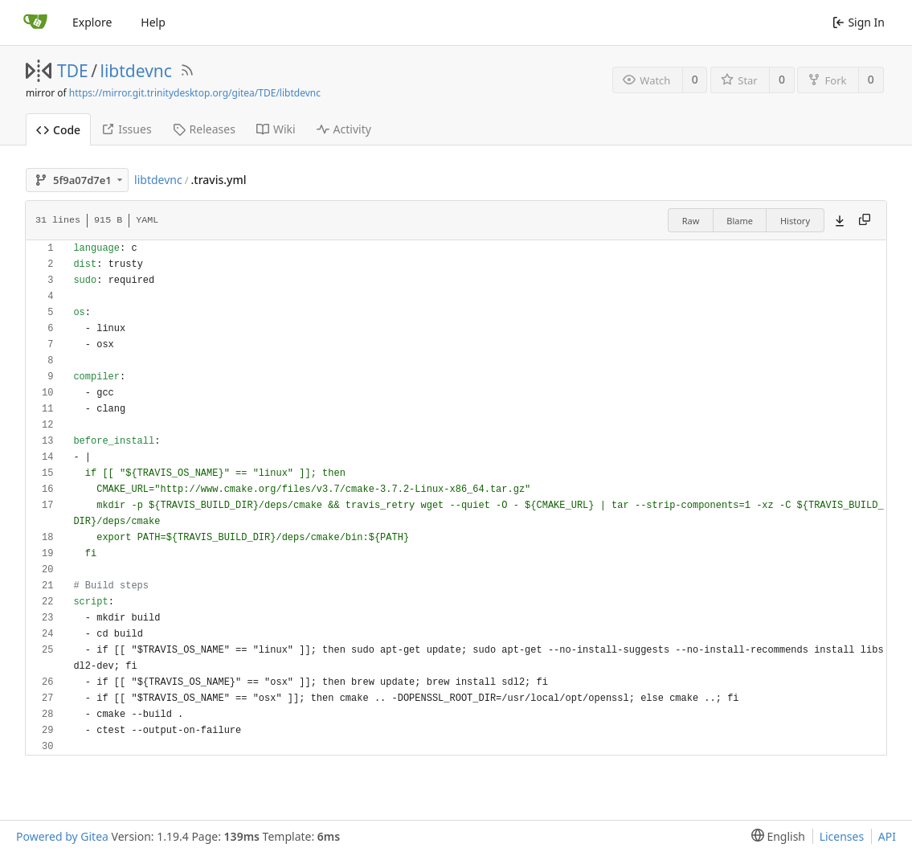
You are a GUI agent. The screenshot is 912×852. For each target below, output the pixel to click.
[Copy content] (865, 220)
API (887, 836)
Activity (344, 129)
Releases (204, 129)
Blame (739, 221)
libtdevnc (136, 71)
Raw (691, 221)
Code (58, 129)
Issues (126, 129)
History (795, 221)
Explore (92, 22)
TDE (72, 71)
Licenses (842, 836)
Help (153, 22)
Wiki (276, 129)
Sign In (858, 22)
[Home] (35, 22)
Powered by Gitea (62, 836)
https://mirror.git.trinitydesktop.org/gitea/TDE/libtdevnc (195, 93)
